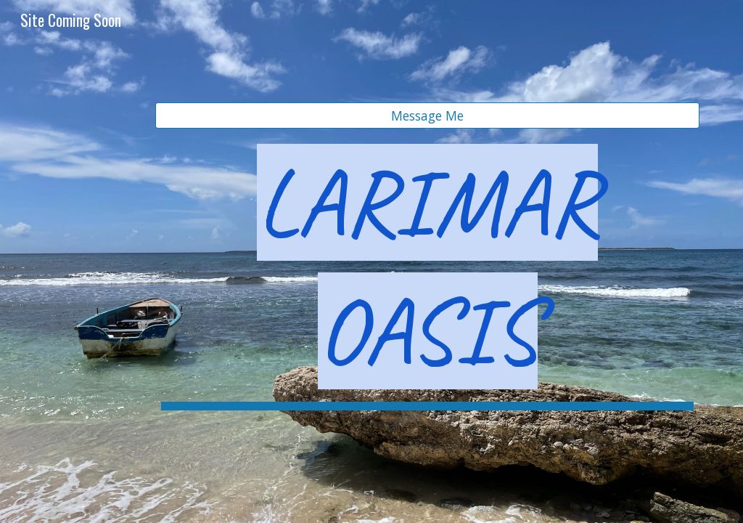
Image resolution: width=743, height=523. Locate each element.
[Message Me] (427, 116)
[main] (427, 274)
